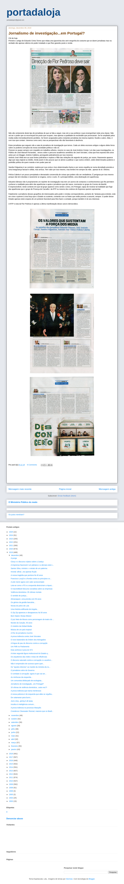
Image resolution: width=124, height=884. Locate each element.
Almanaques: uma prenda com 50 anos (26, 599)
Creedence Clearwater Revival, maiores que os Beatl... (32, 711)
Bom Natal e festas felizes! (21, 616)
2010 (11, 781)
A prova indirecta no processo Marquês (26, 708)
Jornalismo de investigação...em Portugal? (27, 684)
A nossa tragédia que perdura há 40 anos (27, 575)
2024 (11, 535)
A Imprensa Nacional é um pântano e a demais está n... (32, 565)
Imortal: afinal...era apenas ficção (23, 572)
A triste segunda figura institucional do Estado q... (30, 653)
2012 (11, 774)
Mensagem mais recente (20, 489)
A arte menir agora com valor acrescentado (27, 582)
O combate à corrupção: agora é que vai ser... (28, 674)
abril (13, 739)
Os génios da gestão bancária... (23, 602)
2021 (11, 545)
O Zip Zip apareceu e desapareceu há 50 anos (29, 613)
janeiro (14, 749)
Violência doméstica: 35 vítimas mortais (26, 592)
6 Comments (32, 465)
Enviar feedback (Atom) (67, 496)
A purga (14, 558)
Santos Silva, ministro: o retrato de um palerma (29, 568)
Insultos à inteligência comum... (23, 704)
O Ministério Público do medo (22, 502)
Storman (69, 879)
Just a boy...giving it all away (22, 701)
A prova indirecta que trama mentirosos (26, 691)
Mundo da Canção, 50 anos (21, 623)
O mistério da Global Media (21, 626)
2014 (11, 767)
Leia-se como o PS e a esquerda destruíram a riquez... (32, 585)
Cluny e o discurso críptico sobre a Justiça (27, 562)
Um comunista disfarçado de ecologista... (27, 681)
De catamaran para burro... (21, 697)
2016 (11, 760)
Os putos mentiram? (16, 515)
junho (13, 732)
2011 (11, 777)
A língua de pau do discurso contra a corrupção (29, 643)
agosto (14, 726)
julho (13, 729)
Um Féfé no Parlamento (20, 647)
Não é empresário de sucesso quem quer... (27, 664)
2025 (11, 532)
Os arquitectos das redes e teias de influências (29, 657)
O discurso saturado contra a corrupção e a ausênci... (31, 660)
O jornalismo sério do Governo (22, 670)
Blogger (92, 879)
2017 (11, 757)
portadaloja (33, 12)
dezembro (15, 555)
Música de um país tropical (21, 630)
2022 (11, 542)
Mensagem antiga (107, 489)
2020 (11, 549)
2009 (11, 784)
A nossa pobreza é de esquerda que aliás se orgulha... (32, 694)
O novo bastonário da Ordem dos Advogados (28, 640)
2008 (11, 788)
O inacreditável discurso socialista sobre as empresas (31, 589)
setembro (15, 722)
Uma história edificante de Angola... (24, 609)
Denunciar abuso (14, 818)
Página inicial (65, 489)
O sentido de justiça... (19, 596)
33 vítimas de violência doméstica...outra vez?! (29, 687)
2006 (11, 791)
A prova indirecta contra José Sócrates (26, 636)
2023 (11, 539)
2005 (11, 794)
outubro (14, 719)
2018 (11, 754)
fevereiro (14, 746)
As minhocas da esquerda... (21, 677)
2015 (11, 764)
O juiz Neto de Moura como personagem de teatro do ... (32, 619)
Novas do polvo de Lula (20, 606)
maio (13, 736)
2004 (11, 798)
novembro (15, 715)
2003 (11, 801)
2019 (11, 552)
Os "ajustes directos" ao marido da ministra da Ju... (30, 667)
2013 (11, 771)
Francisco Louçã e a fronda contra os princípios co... (31, 579)
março (13, 743)
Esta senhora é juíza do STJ (22, 650)
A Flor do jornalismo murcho (21, 633)
